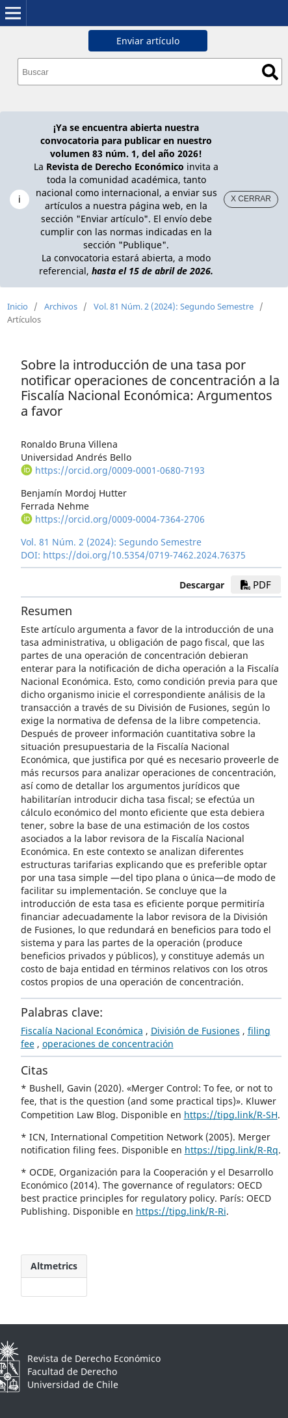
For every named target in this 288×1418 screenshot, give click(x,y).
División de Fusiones (195, 1030)
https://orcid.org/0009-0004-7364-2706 (120, 519)
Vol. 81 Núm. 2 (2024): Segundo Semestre (174, 306)
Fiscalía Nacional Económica (82, 1030)
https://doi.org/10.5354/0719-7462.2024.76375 (144, 555)
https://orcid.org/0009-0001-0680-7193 (120, 470)
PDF (256, 584)
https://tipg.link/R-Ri (181, 1211)
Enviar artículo (147, 41)
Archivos (60, 306)
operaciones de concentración (108, 1043)
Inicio (17, 306)
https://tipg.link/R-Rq (231, 1150)
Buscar (270, 72)
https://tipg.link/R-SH (231, 1114)
